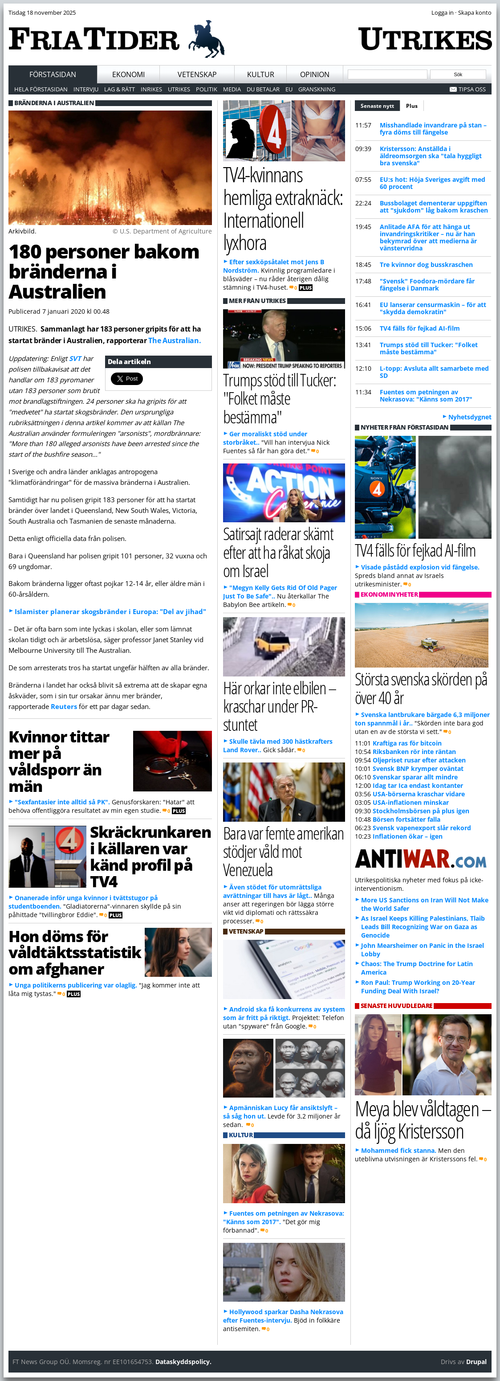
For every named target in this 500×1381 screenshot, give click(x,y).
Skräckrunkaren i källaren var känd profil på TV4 (150, 856)
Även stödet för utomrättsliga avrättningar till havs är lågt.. (272, 891)
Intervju (85, 89)
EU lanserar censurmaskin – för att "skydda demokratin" (433, 308)
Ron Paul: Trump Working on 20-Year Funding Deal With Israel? (418, 986)
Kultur (260, 74)
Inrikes (151, 89)
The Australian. (174, 340)
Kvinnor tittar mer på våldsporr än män (58, 760)
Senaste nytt (380, 104)
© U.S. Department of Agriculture (162, 231)
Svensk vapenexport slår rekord (422, 828)
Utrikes (179, 89)
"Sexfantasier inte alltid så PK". (62, 802)
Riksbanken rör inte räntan (414, 751)
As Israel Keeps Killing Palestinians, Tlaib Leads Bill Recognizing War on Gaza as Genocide (423, 926)
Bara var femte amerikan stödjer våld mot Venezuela (283, 851)
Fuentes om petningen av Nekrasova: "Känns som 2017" (426, 395)
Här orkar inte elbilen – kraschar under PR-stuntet (280, 706)
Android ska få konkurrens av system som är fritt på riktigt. (284, 1013)
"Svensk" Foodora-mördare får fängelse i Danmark (427, 284)
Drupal (476, 1361)
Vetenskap (197, 74)
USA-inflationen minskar (411, 802)
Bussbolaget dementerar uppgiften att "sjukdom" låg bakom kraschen (434, 206)
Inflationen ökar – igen (408, 836)
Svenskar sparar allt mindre (415, 777)
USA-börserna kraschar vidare (419, 794)
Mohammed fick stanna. (398, 1150)
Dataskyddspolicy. (183, 1361)
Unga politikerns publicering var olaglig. (76, 985)
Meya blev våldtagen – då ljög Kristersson (423, 1119)
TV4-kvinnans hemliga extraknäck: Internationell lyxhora (283, 208)
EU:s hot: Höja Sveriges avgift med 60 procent (432, 183)
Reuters (64, 706)
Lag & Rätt (119, 89)
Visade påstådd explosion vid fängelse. (420, 567)
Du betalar (263, 89)
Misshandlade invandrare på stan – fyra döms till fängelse (433, 128)
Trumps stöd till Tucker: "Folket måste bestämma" (429, 348)
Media (232, 89)
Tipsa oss (472, 89)
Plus (412, 105)
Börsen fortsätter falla (406, 819)
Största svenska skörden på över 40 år (421, 688)
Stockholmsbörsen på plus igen (421, 811)
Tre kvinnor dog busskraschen (426, 264)
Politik (206, 89)
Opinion (314, 74)
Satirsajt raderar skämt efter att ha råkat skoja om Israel (278, 551)
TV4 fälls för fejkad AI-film (420, 328)
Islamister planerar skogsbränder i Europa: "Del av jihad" (110, 611)
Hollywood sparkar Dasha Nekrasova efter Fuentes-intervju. (283, 1315)
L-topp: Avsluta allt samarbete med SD (434, 372)
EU (289, 89)
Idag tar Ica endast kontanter (418, 785)
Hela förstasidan (41, 89)
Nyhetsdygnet (470, 417)
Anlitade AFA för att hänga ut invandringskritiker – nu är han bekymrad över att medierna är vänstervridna (428, 237)
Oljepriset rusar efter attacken (419, 760)
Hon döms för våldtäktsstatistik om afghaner (74, 952)
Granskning (316, 89)
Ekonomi (128, 74)
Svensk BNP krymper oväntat (418, 768)
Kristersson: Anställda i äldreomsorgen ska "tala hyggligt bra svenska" (431, 155)
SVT (76, 358)
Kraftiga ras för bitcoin (407, 743)
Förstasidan (52, 74)
